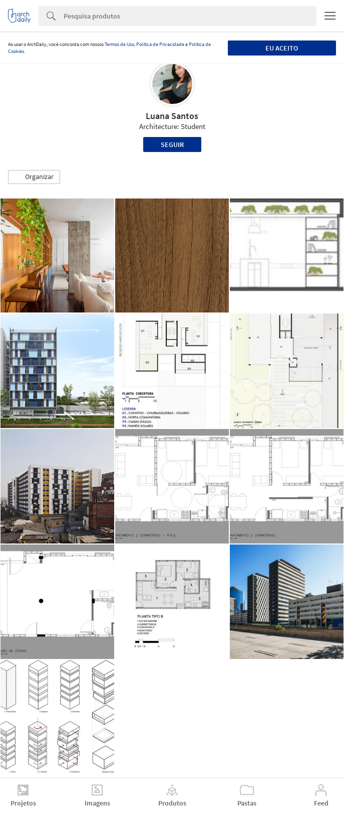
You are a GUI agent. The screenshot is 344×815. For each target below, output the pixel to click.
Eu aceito (281, 48)
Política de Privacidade (160, 44)
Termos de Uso (119, 44)
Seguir (172, 144)
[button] (34, 177)
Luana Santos (172, 116)
